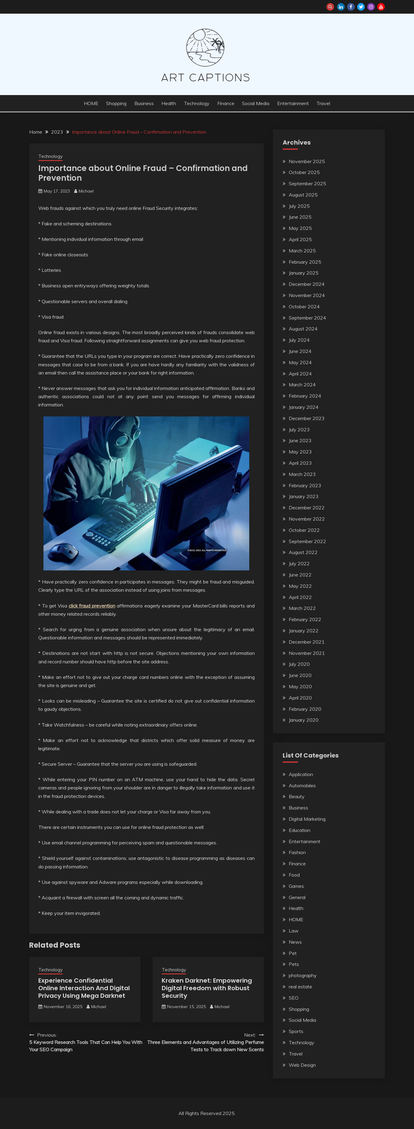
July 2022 (299, 563)
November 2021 (307, 653)
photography (303, 975)
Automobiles (302, 785)
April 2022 (300, 597)
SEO (293, 998)
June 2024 (300, 351)
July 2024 (299, 340)
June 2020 (300, 675)
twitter (361, 7)
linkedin (341, 7)
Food (294, 875)
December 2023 (307, 418)
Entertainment (293, 103)
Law (293, 931)
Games (296, 886)
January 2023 (304, 496)
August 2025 (303, 195)
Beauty (297, 796)
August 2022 (303, 552)
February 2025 (305, 262)
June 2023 (300, 440)
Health (168, 103)
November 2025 (307, 161)
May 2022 (300, 586)
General (297, 897)
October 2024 (304, 306)
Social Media (255, 103)
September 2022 (307, 541)
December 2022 (307, 508)
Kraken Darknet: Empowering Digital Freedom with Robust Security (207, 988)
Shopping (116, 103)
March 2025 (302, 251)
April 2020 (300, 698)
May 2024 (300, 362)
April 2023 (300, 463)
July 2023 (299, 429)
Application (301, 774)
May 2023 (300, 452)
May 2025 (300, 228)
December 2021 (307, 642)
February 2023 (305, 485)
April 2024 (300, 374)
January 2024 (304, 407)
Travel (323, 103)
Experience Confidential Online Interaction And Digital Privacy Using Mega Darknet (84, 988)
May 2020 (300, 686)
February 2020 (305, 709)
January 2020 (304, 720)
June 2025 (300, 217)
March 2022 (302, 608)
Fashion (297, 852)
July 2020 (299, 664)
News (295, 942)
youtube (381, 7)
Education (299, 830)
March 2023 (302, 474)
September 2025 (307, 183)
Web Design (302, 1065)
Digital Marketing (307, 819)
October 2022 (304, 530)
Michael (86, 191)
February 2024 (305, 396)
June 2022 (300, 575)
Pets (294, 964)
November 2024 (307, 295)
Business (144, 103)
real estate (300, 987)
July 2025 (299, 206)
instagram (371, 7)
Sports (296, 1031)
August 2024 (303, 329)
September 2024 (307, 318)
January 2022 (304, 631)
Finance (225, 103)
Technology (196, 103)
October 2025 (304, 172)
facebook (351, 7)
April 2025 (300, 239)
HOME (91, 103)
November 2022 (307, 519)
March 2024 (302, 384)
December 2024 (307, 284)
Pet (293, 953)
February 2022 (305, 619)
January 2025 (304, 273)
